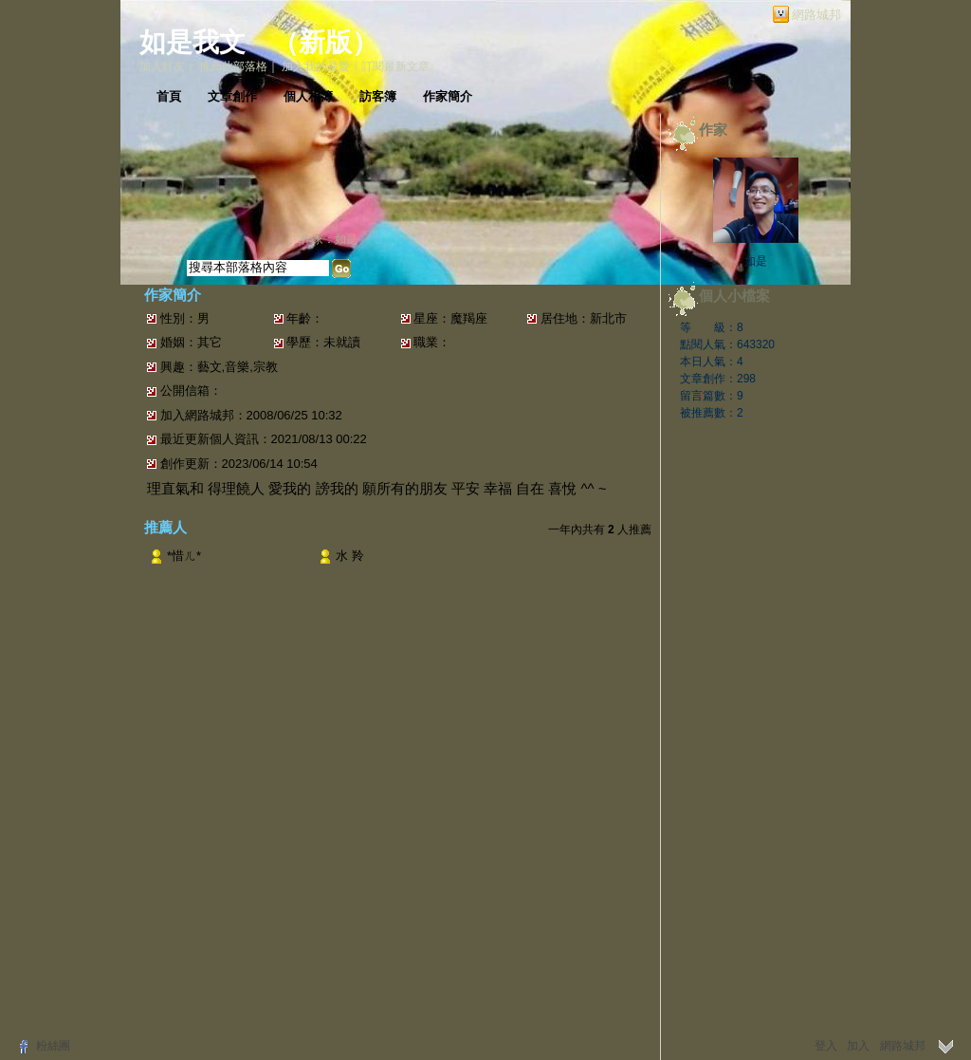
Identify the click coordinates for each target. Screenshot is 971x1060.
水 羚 (350, 556)
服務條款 (365, 995)
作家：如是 (329, 239)
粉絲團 (53, 1045)
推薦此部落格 (233, 66)
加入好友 (162, 66)
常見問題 (308, 995)
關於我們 (251, 995)
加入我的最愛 (316, 66)
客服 (547, 995)
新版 (325, 42)
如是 (755, 261)
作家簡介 (447, 96)
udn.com (802, 995)
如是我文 (192, 42)
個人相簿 (308, 96)
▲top (809, 967)
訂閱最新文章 (395, 66)
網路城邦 (816, 15)
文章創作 (232, 96)
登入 (826, 1045)
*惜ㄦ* (184, 556)
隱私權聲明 (495, 995)
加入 (858, 1045)
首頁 (168, 96)
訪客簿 (377, 96)
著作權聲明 (427, 995)
